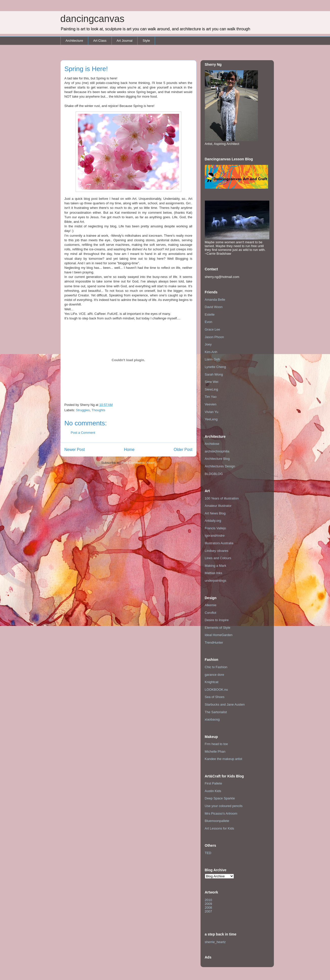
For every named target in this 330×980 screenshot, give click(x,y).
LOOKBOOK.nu (216, 689)
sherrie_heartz (215, 942)
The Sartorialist (216, 712)
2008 (208, 907)
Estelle (210, 314)
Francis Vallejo (215, 528)
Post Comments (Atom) (138, 463)
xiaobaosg (212, 719)
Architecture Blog (217, 459)
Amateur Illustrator (218, 506)
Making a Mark (215, 566)
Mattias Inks (213, 573)
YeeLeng (211, 419)
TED (208, 853)
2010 (208, 900)
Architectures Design (220, 466)
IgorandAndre (215, 535)
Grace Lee (212, 329)
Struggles (83, 410)
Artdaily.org (213, 520)
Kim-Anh (211, 352)
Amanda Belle (215, 299)
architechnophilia (217, 451)
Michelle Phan (215, 751)
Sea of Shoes (215, 697)
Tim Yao (211, 397)
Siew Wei (211, 382)
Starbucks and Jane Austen (225, 704)
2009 (208, 904)
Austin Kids (213, 791)
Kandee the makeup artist (223, 759)
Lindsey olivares (216, 551)
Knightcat (211, 682)
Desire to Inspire (217, 620)
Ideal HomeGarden (219, 635)
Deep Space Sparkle (220, 798)
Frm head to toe (216, 744)
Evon (208, 322)
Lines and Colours (218, 558)
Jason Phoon (214, 337)
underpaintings (215, 580)
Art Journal (125, 40)
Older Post (183, 449)
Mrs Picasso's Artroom (221, 813)
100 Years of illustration (222, 498)
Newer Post (74, 449)
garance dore (214, 675)
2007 (208, 911)
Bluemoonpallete (217, 821)
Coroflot (210, 613)
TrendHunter (214, 642)
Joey (208, 344)
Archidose (212, 444)
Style (146, 40)
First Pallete (213, 783)
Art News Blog (215, 513)
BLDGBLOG (214, 474)
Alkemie (210, 605)
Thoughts (98, 410)
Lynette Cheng (215, 367)
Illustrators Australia (219, 543)
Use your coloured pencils (224, 806)
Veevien (210, 404)
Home (129, 449)
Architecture (74, 40)
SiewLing (211, 389)
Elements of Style (217, 627)
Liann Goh (212, 359)
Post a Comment (83, 432)
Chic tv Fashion (216, 667)
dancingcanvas (92, 18)
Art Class (99, 40)
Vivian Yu (211, 412)
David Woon (214, 307)
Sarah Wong (214, 374)
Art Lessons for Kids (219, 828)
